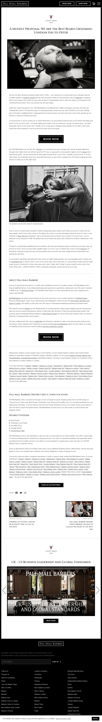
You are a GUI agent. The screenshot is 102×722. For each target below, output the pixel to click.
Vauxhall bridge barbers (29, 358)
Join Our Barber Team (9, 684)
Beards (37, 701)
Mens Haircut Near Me (82, 464)
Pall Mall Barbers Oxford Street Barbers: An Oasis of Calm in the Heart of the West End (79, 525)
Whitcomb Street (27, 290)
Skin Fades (38, 707)
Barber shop (5, 697)
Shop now (83, 3)
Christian (39, 149)
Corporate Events (74, 714)
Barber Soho (32, 376)
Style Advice (72, 678)
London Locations (40, 671)
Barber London (32, 368)
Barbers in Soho (71, 376)
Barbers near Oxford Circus (71, 474)
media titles (38, 321)
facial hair (78, 98)
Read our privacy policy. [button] (63, 718)
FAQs (3, 681)
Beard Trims (38, 704)
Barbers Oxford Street (18, 469)
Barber (28, 366)
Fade (36, 711)
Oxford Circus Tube (18, 431)
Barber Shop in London (17, 368)
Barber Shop (68, 366)
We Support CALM (74, 691)
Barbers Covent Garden (18, 376)
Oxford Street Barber (17, 474)
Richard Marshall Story (75, 671)
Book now (66, 3)
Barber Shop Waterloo (57, 373)
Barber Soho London (46, 376)
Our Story (71, 674)
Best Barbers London (42, 687)
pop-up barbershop (61, 324)
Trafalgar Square (81, 298)
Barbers (35, 366)
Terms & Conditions (8, 678)
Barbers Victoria (7, 711)
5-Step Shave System (49, 314)
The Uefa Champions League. (52, 326)
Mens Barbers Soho (53, 467)
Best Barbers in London (82, 366)
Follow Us (4, 671)
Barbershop (58, 366)
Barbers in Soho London (17, 378)
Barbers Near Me (58, 368)
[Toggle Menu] (99, 4)
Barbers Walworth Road (67, 378)
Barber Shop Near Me (17, 371)
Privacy (37, 681)
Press (70, 684)
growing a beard (29, 98)
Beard (15, 373)
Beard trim (30, 371)
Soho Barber (52, 378)
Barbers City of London (9, 701)
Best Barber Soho (50, 469)
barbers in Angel (75, 355)
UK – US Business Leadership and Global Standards (51, 562)
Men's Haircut (39, 691)
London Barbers (54, 371)
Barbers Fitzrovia (74, 697)
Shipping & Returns (41, 684)
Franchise (37, 674)
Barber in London (83, 378)
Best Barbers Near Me (70, 371)
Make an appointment (51, 485)
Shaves (70, 704)
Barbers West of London (10, 704)
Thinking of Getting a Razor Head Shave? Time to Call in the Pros (22, 524)
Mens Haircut (84, 368)
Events (70, 687)
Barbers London (40, 694)
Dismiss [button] (95, 718)
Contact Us (5, 674)
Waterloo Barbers (73, 373)
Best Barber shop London (10, 707)
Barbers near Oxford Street (50, 474)
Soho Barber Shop (85, 376)
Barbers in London (46, 366)
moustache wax (16, 262)
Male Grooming (23, 373)
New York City (23, 236)
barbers (27, 308)
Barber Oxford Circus (34, 469)
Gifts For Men (6, 687)
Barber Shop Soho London (37, 378)
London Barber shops (75, 701)
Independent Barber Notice (77, 681)
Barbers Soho (85, 467)
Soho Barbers (60, 376)
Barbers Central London (39, 373)
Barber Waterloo (87, 373)
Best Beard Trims (41, 371)
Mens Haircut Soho (41, 697)
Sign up (55, 662)
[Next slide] (98, 590)
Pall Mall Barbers (15, 298)
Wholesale (38, 678)
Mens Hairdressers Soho (36, 467)
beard (85, 152)
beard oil (84, 249)
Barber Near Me (45, 368)
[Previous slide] (4, 590)
